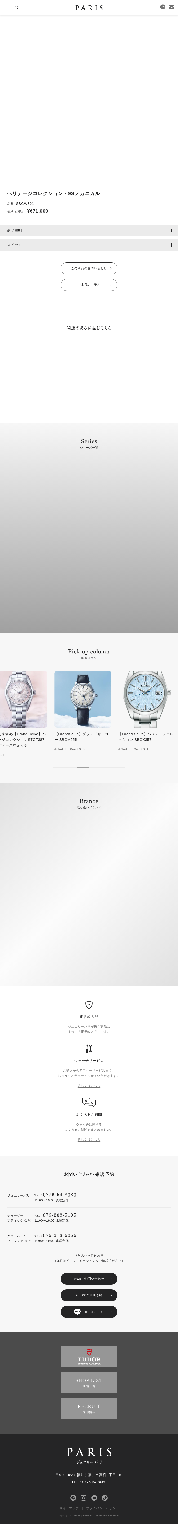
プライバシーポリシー (102, 1508)
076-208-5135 (59, 1214)
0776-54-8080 (59, 1194)
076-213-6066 (59, 1235)
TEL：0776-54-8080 (89, 1482)
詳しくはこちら (89, 1085)
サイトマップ (69, 1508)
